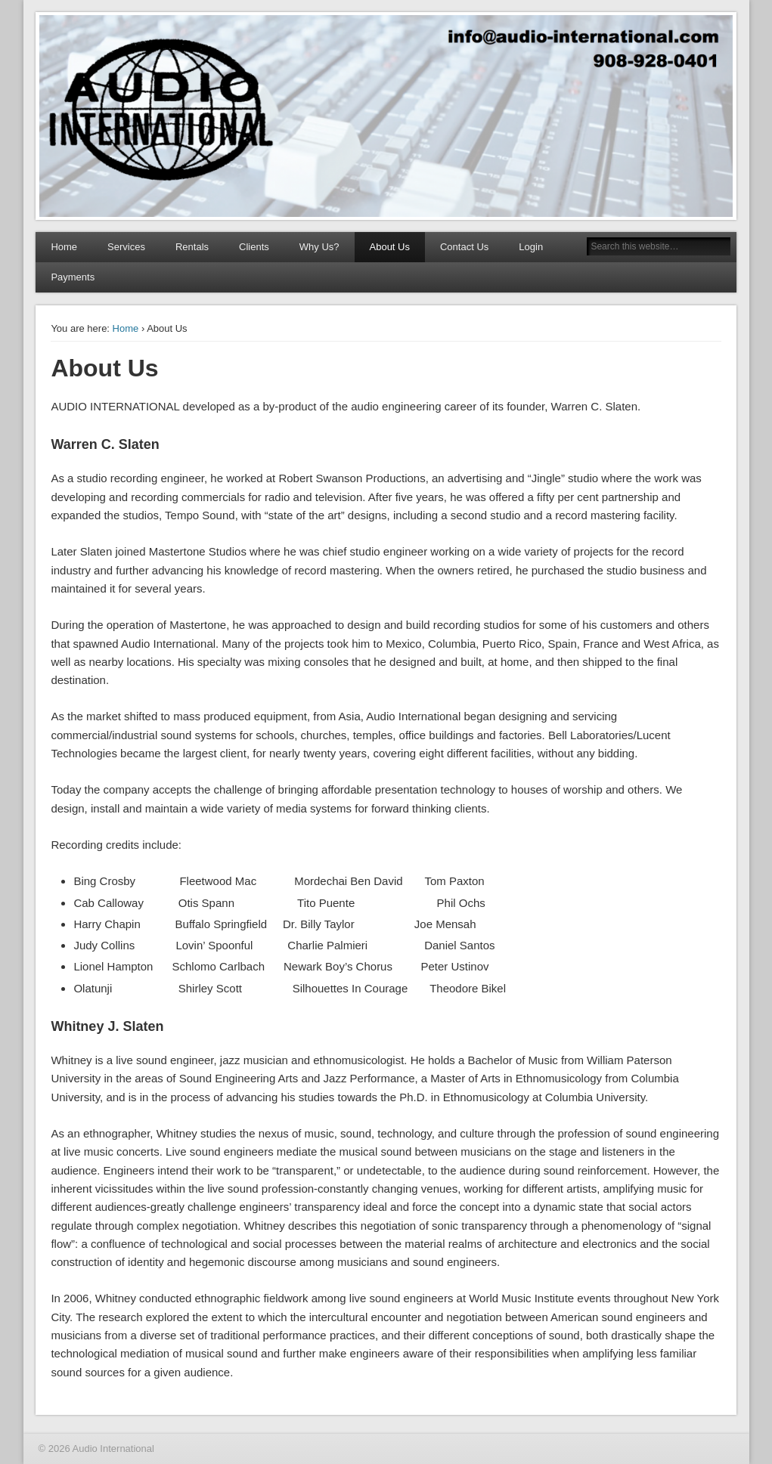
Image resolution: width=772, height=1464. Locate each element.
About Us (390, 246)
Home (64, 246)
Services (126, 246)
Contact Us (464, 246)
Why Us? (319, 246)
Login (531, 246)
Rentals (192, 246)
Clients (254, 246)
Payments (73, 277)
